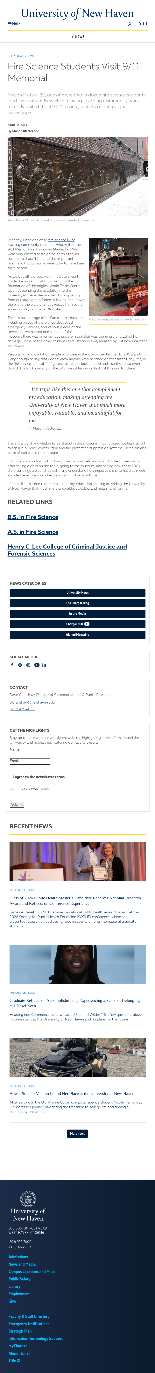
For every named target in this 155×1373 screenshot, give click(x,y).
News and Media (22, 1264)
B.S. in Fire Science (33, 517)
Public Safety (20, 1279)
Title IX (14, 1361)
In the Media (77, 613)
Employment (19, 1294)
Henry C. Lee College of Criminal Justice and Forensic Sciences (67, 550)
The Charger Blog (77, 603)
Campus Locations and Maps (32, 1272)
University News (78, 592)
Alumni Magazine (77, 634)
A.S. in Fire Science (33, 532)
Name (14, 749)
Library (14, 1286)
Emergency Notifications (29, 1324)
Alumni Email (19, 1353)
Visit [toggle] (143, 23)
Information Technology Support (36, 1338)
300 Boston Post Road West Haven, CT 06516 (28, 1230)
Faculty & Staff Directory (29, 1316)
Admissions (18, 1257)
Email (14, 761)
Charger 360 (86, 624)
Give (12, 1301)
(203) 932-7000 (20, 1241)
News (77, 37)
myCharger (18, 1346)
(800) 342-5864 (20, 1247)
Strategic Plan (20, 1331)
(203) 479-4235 (22, 709)
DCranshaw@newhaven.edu (32, 702)
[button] (14, 23)
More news (77, 1133)
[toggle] (129, 23)
